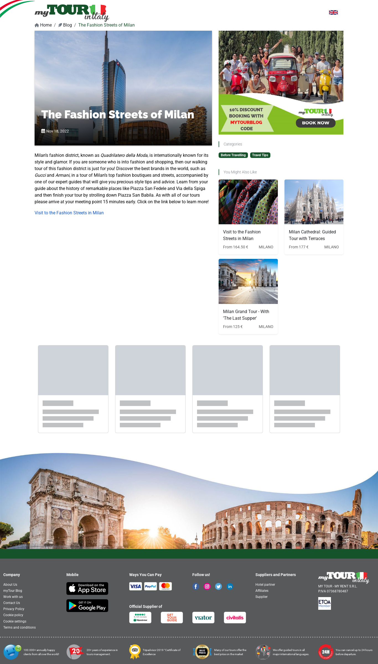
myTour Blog (12, 591)
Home (43, 25)
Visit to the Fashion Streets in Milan (69, 212)
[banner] (72, 12)
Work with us (13, 597)
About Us (10, 585)
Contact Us (11, 603)
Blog (65, 25)
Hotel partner (265, 585)
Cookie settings (14, 621)
